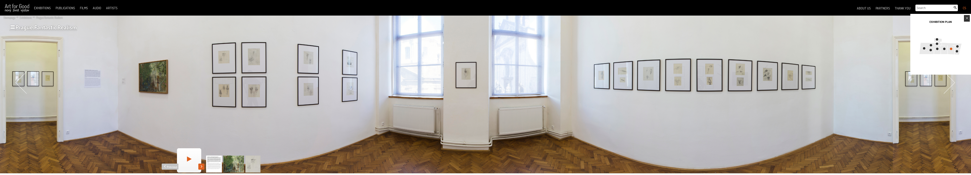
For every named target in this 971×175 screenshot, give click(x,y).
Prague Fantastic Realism (49, 17)
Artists (111, 8)
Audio (97, 8)
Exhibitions (25, 17)
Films (84, 8)
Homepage (9, 17)
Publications (65, 8)
